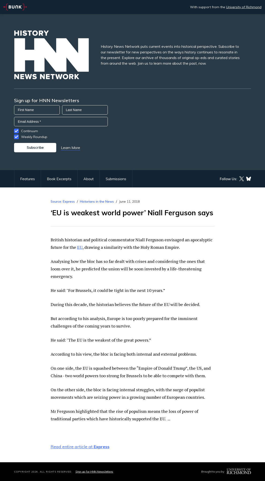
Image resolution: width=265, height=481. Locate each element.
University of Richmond (243, 7)
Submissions (116, 178)
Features (27, 178)
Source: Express (63, 201)
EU (79, 247)
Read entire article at (80, 446)
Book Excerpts (59, 178)
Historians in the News (97, 201)
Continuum (29, 131)
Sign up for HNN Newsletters (94, 471)
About (88, 178)
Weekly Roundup (34, 137)
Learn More (70, 147)
